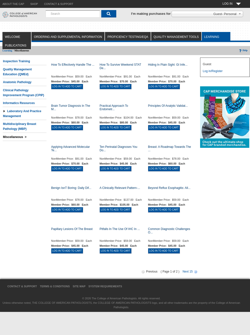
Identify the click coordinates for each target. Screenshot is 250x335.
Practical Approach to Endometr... (114, 107)
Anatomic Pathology (17, 82)
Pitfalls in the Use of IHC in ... (120, 229)
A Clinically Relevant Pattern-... (120, 188)
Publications (15, 45)
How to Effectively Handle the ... (72, 64)
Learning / (8, 50)
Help (243, 50)
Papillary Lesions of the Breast (72, 229)
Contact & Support (22, 286)
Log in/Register (213, 71)
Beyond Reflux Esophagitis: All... (169, 188)
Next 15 (188, 271)
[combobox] (72, 13)
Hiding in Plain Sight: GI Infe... (168, 64)
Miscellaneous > (15, 137)
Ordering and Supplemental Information (68, 37)
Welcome (12, 37)
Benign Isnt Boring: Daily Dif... (71, 188)
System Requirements (105, 286)
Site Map (79, 286)
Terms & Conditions (55, 286)
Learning (211, 37)
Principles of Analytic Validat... (168, 105)
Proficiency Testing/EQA (127, 37)
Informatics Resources (19, 103)
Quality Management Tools (176, 37)
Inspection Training (16, 61)
